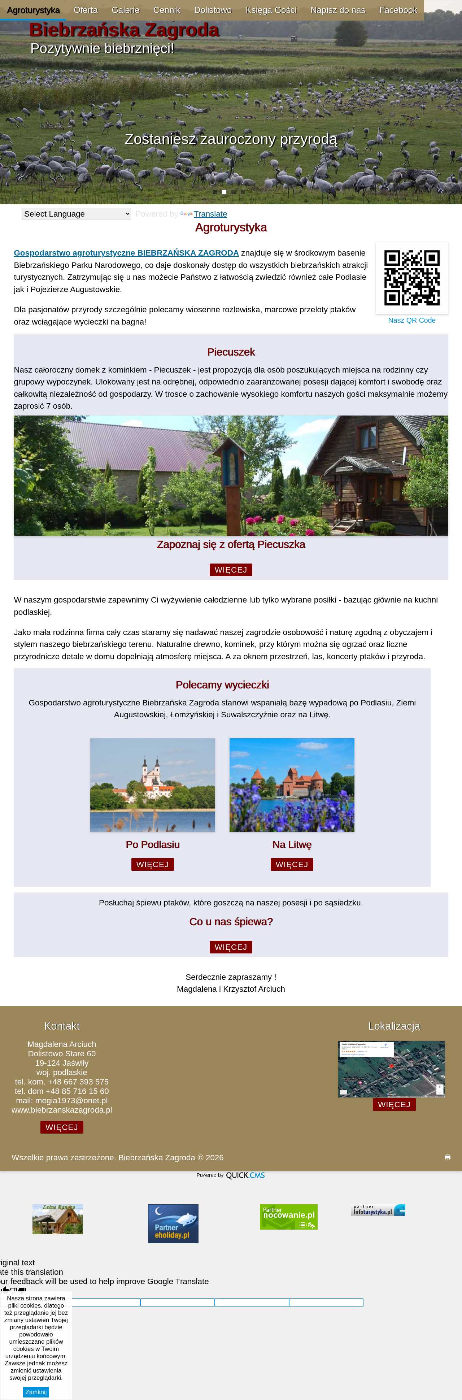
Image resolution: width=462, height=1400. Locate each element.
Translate (203, 213)
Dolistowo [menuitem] (213, 10)
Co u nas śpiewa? (231, 921)
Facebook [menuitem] (398, 10)
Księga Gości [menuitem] (271, 10)
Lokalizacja (394, 1026)
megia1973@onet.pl (71, 1100)
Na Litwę (291, 844)
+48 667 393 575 (78, 1081)
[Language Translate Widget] (76, 214)
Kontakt (62, 1026)
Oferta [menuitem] (86, 10)
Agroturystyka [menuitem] (33, 10)
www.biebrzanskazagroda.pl (62, 1109)
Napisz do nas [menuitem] (337, 10)
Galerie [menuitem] (125, 10)
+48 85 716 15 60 (77, 1091)
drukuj (444, 1157)
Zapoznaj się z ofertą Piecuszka (231, 544)
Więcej (231, 569)
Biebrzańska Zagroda (124, 29)
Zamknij (36, 1392)
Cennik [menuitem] (166, 10)
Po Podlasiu (152, 844)
